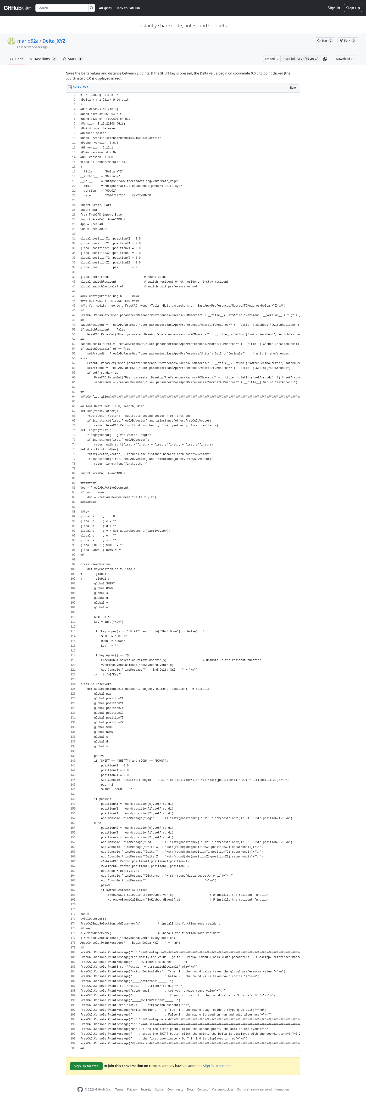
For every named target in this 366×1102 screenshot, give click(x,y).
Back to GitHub (128, 8)
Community (175, 1089)
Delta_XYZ (54, 41)
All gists (105, 8)
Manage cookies (222, 1089)
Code (17, 59)
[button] (325, 59)
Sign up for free (86, 1066)
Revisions (43, 59)
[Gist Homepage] (18, 8)
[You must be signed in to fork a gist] (347, 40)
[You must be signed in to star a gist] (325, 40)
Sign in (334, 8)
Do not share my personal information (263, 1089)
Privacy (132, 1089)
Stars (72, 59)
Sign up (353, 8)
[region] (183, 572)
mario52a (28, 41)
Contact (202, 1089)
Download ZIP (345, 59)
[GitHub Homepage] (80, 1089)
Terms (119, 1089)
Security (146, 1089)
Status (159, 1089)
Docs (190, 1089)
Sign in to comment (218, 1065)
